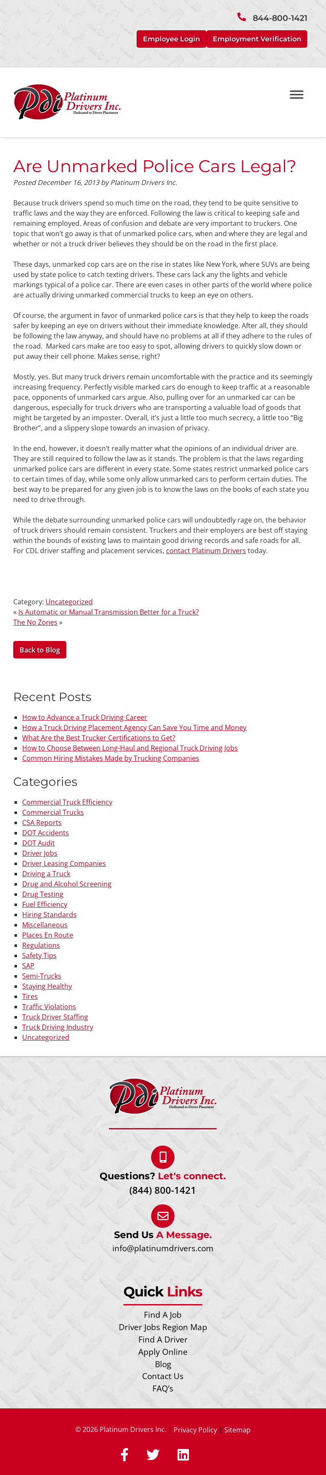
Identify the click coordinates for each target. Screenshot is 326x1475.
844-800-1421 (280, 18)
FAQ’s (162, 1388)
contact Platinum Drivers (206, 550)
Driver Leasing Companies (64, 863)
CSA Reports (42, 822)
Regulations (41, 945)
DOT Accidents (45, 832)
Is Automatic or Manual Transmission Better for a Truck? (108, 612)
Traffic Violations (49, 1006)
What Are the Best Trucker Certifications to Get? (98, 737)
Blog (163, 1364)
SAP (28, 965)
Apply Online (163, 1351)
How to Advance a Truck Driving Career (84, 717)
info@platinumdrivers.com (163, 1248)
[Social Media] (124, 1455)
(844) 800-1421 (162, 1190)
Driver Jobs (39, 853)
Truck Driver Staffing (55, 1017)
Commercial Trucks (53, 812)
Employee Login (171, 39)
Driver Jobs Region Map (163, 1327)
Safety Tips (39, 955)
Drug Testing (42, 894)
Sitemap (237, 1430)
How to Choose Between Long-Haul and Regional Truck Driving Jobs (130, 748)
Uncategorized (69, 601)
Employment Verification (257, 39)
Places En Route (47, 935)
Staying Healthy (47, 986)
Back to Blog (40, 650)
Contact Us (162, 1376)
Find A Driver (163, 1339)
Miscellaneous (45, 924)
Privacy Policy (195, 1430)
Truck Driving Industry (57, 1027)
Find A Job (163, 1314)
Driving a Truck (46, 873)
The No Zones (35, 622)
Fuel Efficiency (44, 904)
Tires (30, 996)
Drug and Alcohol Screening (67, 884)
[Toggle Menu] (296, 94)
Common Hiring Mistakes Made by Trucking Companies (110, 758)
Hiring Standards (49, 914)
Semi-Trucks (41, 976)
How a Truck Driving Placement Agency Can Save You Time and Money (134, 727)
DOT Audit (38, 843)
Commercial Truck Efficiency (67, 802)
